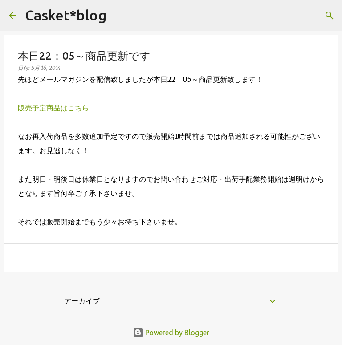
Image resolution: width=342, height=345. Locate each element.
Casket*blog (65, 15)
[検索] (119, 15)
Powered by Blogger (171, 333)
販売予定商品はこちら (53, 107)
